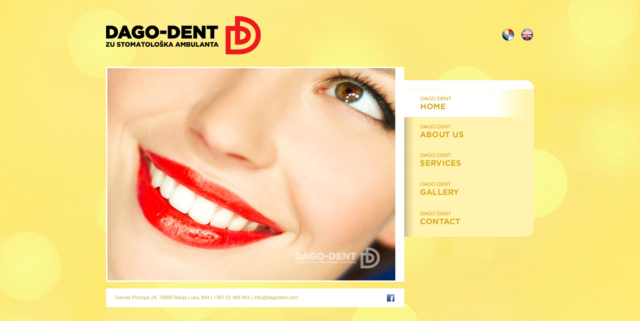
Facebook (390, 297)
